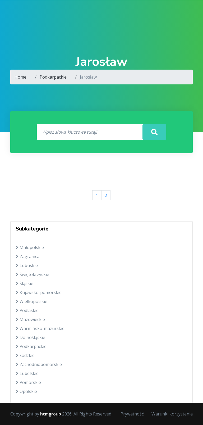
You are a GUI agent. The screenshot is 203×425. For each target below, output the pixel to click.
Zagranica (27, 256)
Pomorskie (28, 382)
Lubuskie (27, 265)
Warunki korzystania (172, 414)
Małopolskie (30, 247)
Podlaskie (27, 310)
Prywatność (132, 414)
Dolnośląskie (30, 337)
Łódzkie (25, 355)
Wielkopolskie (31, 301)
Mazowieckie (30, 319)
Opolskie (26, 391)
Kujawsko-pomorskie (39, 292)
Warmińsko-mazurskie (40, 328)
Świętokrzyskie (32, 274)
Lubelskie (27, 373)
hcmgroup (50, 414)
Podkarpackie (53, 77)
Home (20, 77)
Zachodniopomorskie (39, 364)
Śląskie (24, 283)
